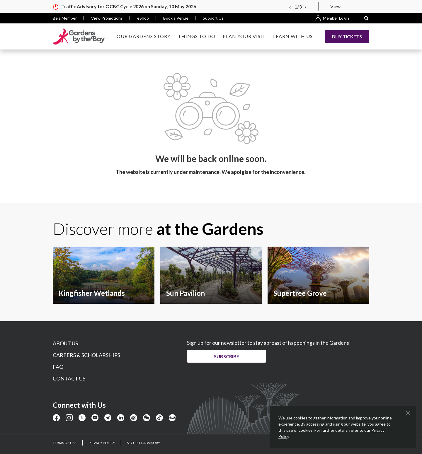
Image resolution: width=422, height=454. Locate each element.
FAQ (58, 366)
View (335, 6)
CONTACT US (69, 378)
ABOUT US (65, 343)
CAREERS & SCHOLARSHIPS (86, 355)
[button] (366, 18)
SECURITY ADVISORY (143, 443)
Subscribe (231, 356)
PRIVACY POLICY (102, 443)
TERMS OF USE (64, 443)
